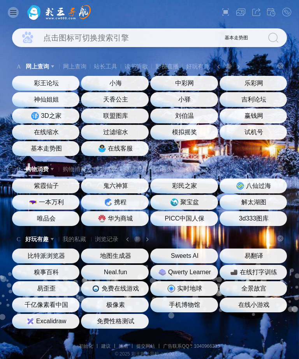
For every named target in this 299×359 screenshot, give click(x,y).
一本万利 (46, 202)
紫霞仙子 (46, 185)
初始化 (86, 346)
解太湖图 (253, 202)
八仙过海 (253, 186)
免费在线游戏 (115, 288)
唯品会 (46, 218)
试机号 (253, 132)
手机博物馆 (184, 304)
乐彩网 (253, 83)
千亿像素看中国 (46, 304)
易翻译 (253, 255)
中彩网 (184, 83)
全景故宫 (253, 288)
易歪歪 (46, 288)
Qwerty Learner (184, 272)
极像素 (115, 304)
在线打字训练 (253, 272)
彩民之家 (184, 185)
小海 (115, 83)
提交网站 (145, 346)
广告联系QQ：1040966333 (191, 346)
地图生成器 (115, 255)
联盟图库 (115, 115)
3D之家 (46, 116)
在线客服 (115, 148)
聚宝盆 (185, 202)
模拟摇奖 (184, 132)
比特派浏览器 (46, 255)
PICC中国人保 (184, 218)
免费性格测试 (115, 321)
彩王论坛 (46, 83)
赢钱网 (253, 115)
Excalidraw (46, 321)
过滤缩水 (115, 132)
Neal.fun (115, 272)
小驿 (184, 99)
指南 (123, 346)
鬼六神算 (115, 185)
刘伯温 (184, 115)
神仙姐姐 (46, 99)
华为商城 (115, 218)
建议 (106, 346)
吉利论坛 (253, 99)
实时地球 (184, 288)
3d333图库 (254, 218)
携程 (115, 202)
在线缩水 (46, 132)
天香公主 (115, 99)
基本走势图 (236, 37)
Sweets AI (185, 255)
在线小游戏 (253, 304)
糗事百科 (46, 272)
